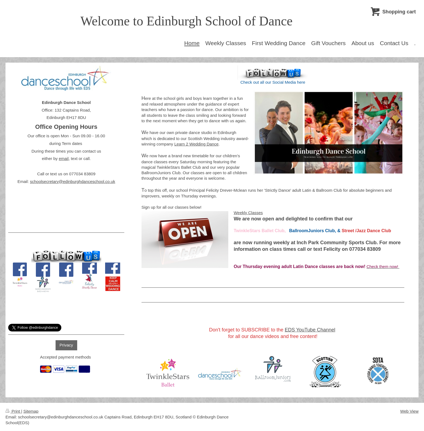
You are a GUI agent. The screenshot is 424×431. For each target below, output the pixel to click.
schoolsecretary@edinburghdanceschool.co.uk (72, 181)
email (64, 158)
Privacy (66, 345)
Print (13, 411)
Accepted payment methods (65, 357)
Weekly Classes (248, 212)
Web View (409, 411)
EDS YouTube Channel (310, 330)
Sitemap (30, 411)
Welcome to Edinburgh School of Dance (186, 21)
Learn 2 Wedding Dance (196, 144)
